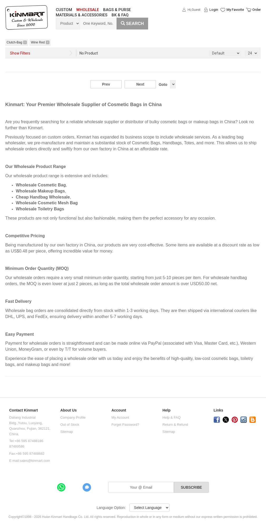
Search (132, 23)
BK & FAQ (120, 15)
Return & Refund (175, 425)
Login (213, 10)
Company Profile (73, 417)
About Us (68, 410)
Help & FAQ (172, 417)
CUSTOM (64, 9)
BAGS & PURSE (117, 9)
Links (218, 410)
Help (166, 410)
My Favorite (235, 10)
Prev (106, 84)
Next (140, 84)
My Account (120, 417)
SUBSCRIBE (191, 487)
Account (118, 410)
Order (256, 10)
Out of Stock (69, 425)
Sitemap (66, 432)
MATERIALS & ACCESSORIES (81, 15)
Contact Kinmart (23, 410)
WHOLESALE (87, 9)
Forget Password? (125, 425)
